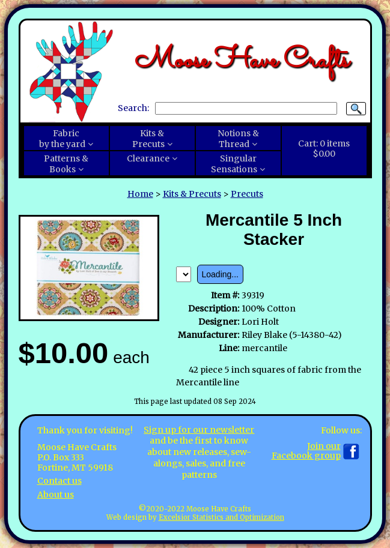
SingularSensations (234, 164)
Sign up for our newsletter (199, 429)
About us (55, 494)
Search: (133, 108)
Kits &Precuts (148, 138)
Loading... (220, 274)
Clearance (148, 158)
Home (140, 193)
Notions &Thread (238, 138)
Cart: (324, 149)
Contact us (59, 480)
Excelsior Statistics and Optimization (221, 517)
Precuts (247, 193)
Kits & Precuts (192, 193)
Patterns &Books (66, 164)
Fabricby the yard (62, 138)
